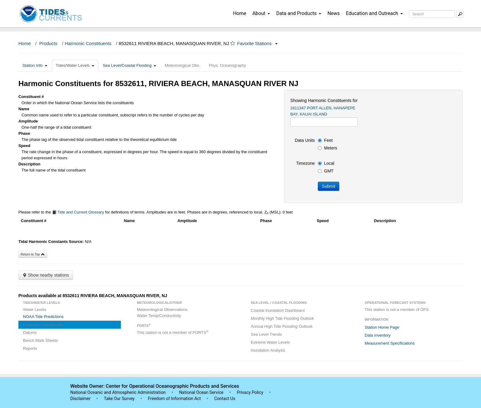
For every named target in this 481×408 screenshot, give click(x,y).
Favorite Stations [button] (257, 43)
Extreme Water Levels (270, 342)
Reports (30, 348)
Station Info (34, 65)
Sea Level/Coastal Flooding (129, 65)
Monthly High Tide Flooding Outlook (282, 318)
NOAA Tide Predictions (43, 316)
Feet (325, 140)
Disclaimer (80, 398)
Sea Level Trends (266, 334)
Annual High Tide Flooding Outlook (282, 326)
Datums (30, 332)
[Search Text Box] (432, 14)
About (261, 13)
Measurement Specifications (390, 343)
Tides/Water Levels (75, 65)
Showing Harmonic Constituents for (323, 100)
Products (48, 43)
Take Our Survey (120, 398)
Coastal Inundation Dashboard (278, 310)
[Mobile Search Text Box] (460, 14)
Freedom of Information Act (174, 398)
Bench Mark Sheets (40, 340)
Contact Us (224, 398)
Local (326, 163)
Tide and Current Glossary (78, 212)
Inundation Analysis (268, 350)
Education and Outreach (374, 13)
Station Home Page (382, 327)
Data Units (305, 140)
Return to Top (33, 254)
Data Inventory (378, 335)
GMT (325, 170)
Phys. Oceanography (227, 65)
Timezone (305, 163)
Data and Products (298, 13)
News (333, 13)
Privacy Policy (250, 392)
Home (239, 13)
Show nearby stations (45, 275)
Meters (327, 147)
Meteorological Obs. (182, 65)
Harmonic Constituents (88, 43)
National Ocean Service (201, 392)
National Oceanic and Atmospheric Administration (118, 392)
